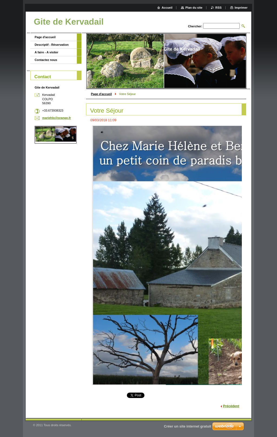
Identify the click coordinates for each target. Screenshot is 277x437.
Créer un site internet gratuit (187, 426)
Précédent (231, 406)
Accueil (167, 7)
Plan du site (193, 7)
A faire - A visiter (46, 52)
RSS (218, 7)
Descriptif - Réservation (52, 44)
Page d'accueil (101, 94)
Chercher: (195, 26)
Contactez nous (46, 59)
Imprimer (241, 7)
